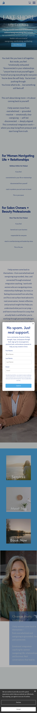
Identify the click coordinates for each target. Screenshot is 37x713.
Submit (18, 386)
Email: (7, 367)
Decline (18, 702)
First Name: (9, 350)
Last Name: (9, 358)
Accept (18, 709)
